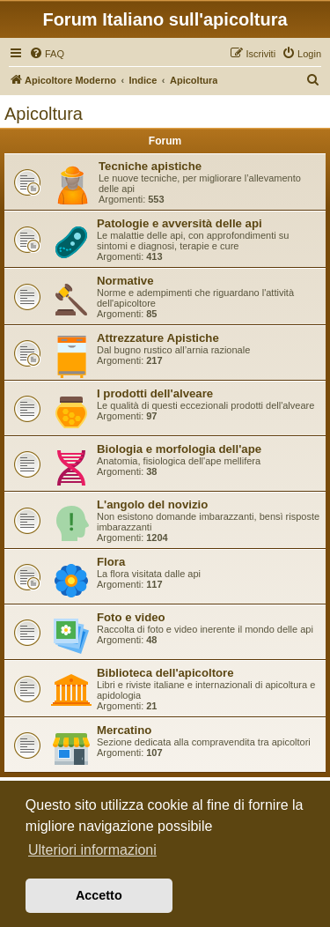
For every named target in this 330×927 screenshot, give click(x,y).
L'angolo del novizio (152, 504)
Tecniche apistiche (150, 166)
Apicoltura (43, 113)
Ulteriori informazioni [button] (92, 849)
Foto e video (131, 617)
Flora (111, 561)
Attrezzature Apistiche (158, 338)
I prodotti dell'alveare (155, 393)
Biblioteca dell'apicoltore (165, 672)
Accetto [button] (99, 895)
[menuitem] (46, 53)
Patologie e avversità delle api (179, 223)
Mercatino (124, 730)
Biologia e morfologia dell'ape (179, 449)
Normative (125, 280)
